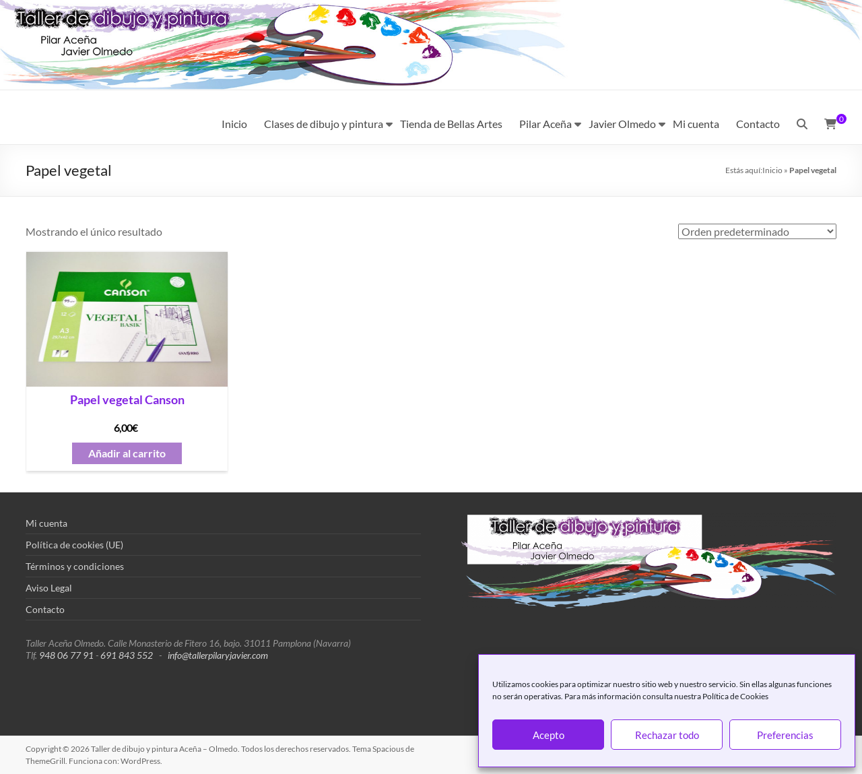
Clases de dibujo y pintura (323, 123)
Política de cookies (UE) (74, 544)
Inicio (234, 123)
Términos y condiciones (75, 566)
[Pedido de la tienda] (757, 231)
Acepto (548, 735)
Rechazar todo (667, 735)
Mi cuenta (696, 123)
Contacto (758, 123)
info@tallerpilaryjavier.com (218, 655)
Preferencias (785, 735)
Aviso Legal (49, 587)
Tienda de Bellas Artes (451, 123)
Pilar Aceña (545, 123)
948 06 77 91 (66, 655)
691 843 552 (126, 655)
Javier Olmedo (622, 123)
